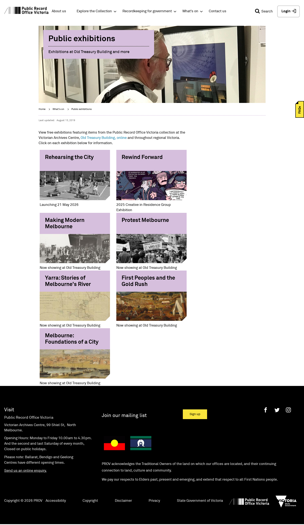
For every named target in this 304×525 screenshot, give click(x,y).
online (122, 138)
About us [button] (59, 11)
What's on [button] (190, 11)
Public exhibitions (81, 109)
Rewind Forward (142, 157)
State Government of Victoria (200, 501)
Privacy (154, 501)
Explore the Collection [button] (94, 11)
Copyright (90, 501)
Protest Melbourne (145, 220)
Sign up (195, 414)
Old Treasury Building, (98, 138)
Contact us (217, 11)
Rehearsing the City (69, 157)
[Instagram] (288, 410)
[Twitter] (277, 410)
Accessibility (56, 501)
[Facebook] (265, 410)
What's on (58, 109)
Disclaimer (123, 501)
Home (42, 109)
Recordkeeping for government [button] (147, 11)
